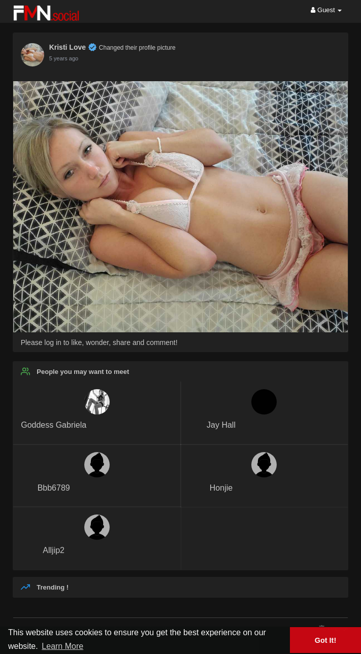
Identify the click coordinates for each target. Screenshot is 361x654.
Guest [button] (326, 10)
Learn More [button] (62, 646)
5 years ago (63, 58)
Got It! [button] (325, 640)
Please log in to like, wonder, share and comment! (99, 342)
